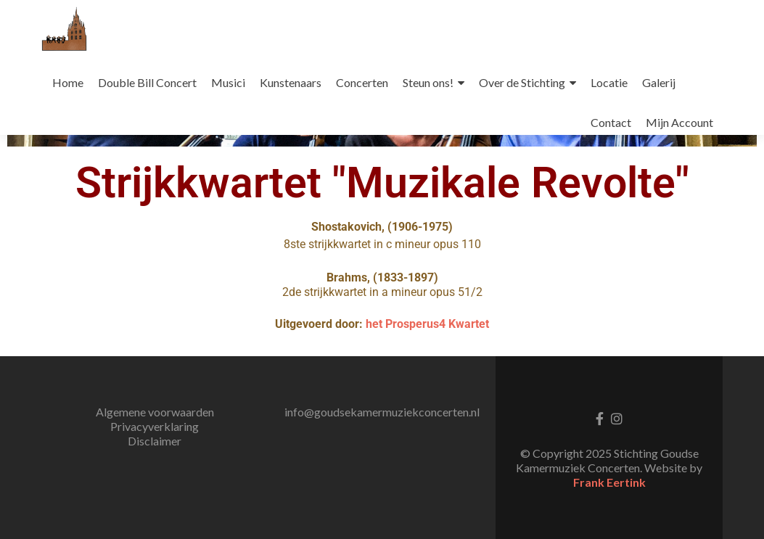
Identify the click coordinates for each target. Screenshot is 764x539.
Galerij (658, 82)
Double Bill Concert (147, 82)
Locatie (609, 82)
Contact (611, 122)
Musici (228, 82)
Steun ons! (428, 82)
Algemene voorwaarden (155, 412)
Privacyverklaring (154, 426)
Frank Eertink (609, 482)
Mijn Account (679, 122)
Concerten (362, 82)
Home (67, 82)
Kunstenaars (290, 82)
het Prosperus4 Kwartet (427, 324)
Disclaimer (154, 441)
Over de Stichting (522, 82)
